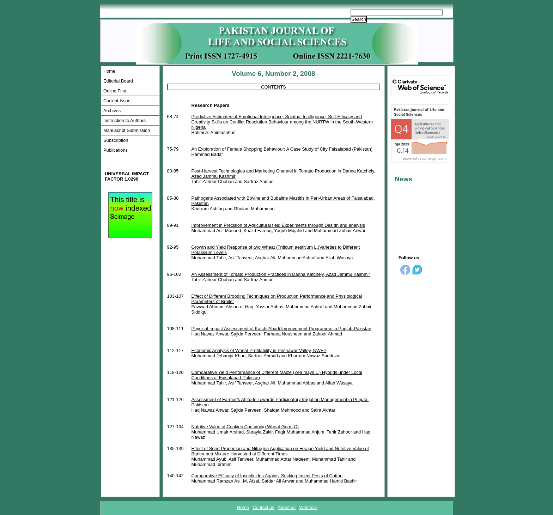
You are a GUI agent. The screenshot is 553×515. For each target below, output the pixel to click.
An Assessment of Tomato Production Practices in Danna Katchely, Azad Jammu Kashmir (281, 274)
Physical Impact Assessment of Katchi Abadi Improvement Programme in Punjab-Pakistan (281, 328)
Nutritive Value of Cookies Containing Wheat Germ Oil (245, 426)
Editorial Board (118, 81)
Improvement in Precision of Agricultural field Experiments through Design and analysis (278, 225)
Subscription (115, 140)
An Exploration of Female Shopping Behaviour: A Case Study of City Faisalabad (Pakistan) (282, 149)
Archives (112, 110)
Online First (114, 90)
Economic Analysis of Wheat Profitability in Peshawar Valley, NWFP (259, 350)
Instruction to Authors (124, 120)
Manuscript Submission (126, 130)
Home (109, 71)
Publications (115, 150)
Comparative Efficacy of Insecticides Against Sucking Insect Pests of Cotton (267, 475)
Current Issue (116, 100)
